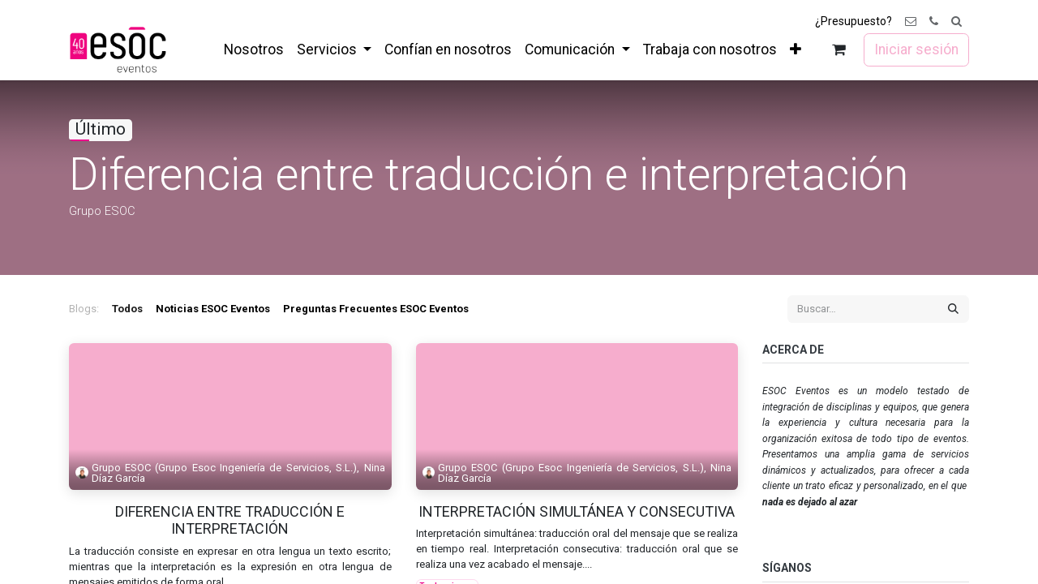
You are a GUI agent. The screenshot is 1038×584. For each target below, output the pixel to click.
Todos (127, 309)
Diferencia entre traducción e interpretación (230, 520)
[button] (956, 21)
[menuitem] (253, 49)
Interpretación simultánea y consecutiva (576, 511)
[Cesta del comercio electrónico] (839, 50)
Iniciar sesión (916, 49)
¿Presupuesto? (853, 21)
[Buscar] (953, 309)
